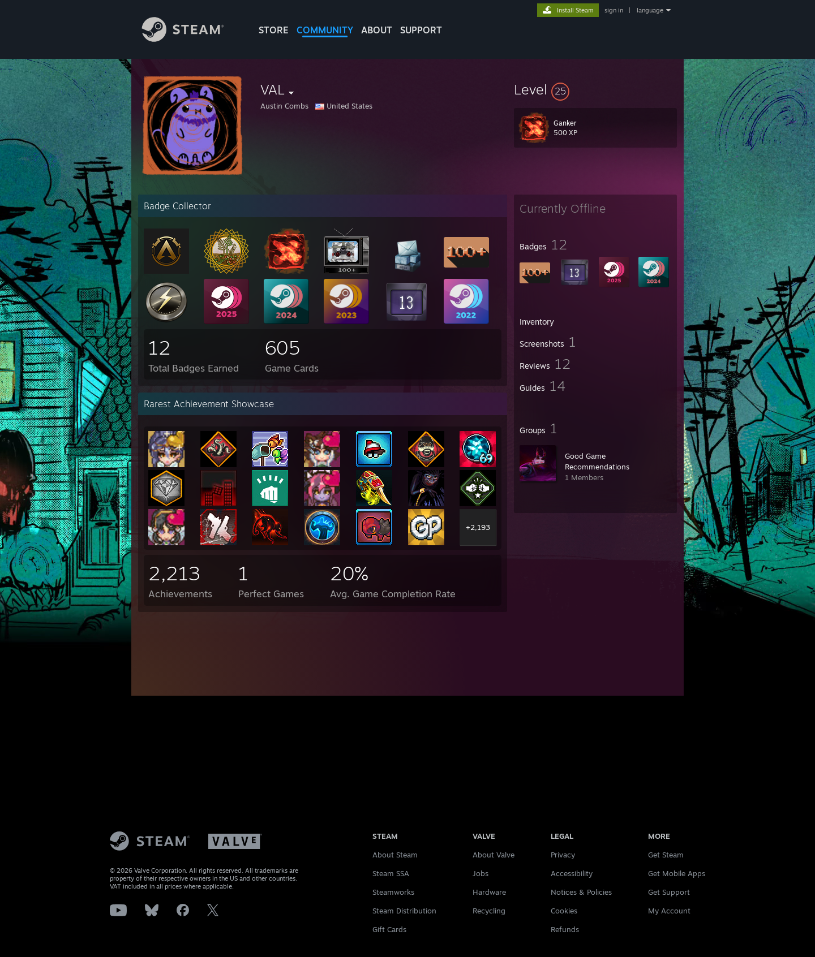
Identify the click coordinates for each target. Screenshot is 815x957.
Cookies (564, 910)
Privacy (563, 854)
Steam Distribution (404, 910)
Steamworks (393, 891)
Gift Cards (389, 929)
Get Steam (666, 854)
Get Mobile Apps (676, 873)
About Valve (493, 854)
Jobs (480, 873)
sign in (613, 10)
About (376, 30)
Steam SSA (390, 873)
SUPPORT (421, 30)
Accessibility (572, 873)
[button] (595, 89)
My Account (669, 910)
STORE (274, 30)
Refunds (565, 929)
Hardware (489, 891)
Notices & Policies (581, 891)
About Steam (395, 854)
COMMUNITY (325, 30)
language (650, 10)
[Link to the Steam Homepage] (191, 39)
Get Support (669, 891)
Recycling (489, 910)
